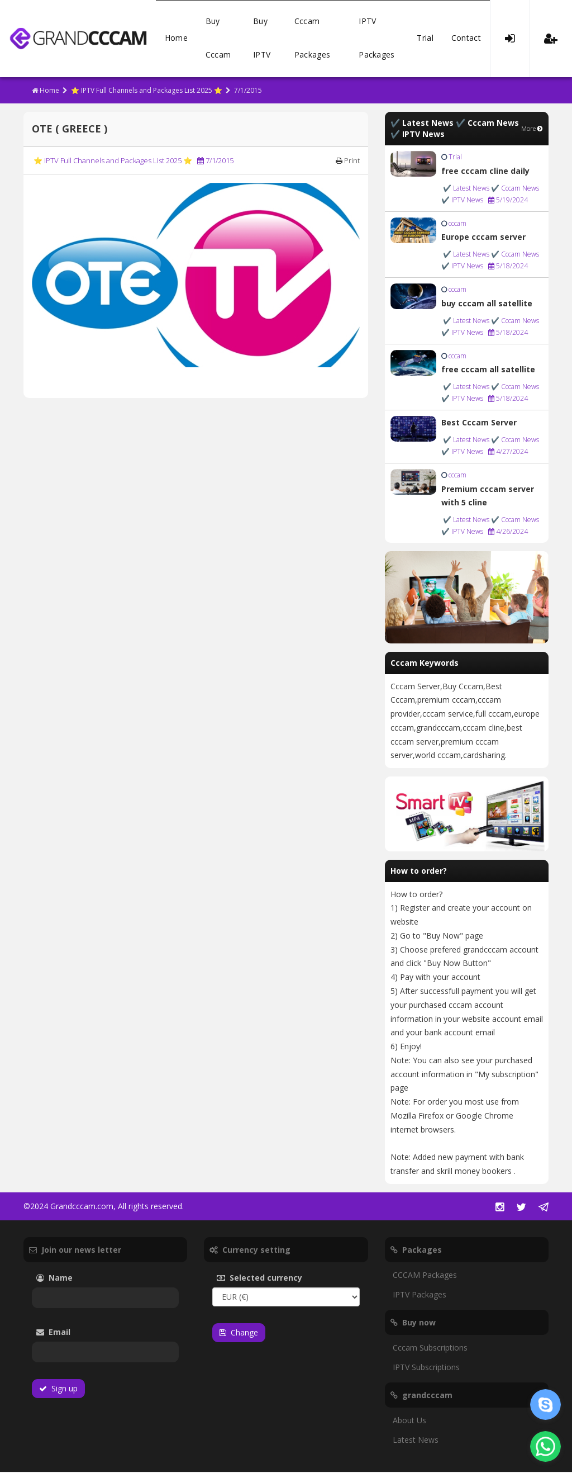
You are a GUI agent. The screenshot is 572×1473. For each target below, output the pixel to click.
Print (348, 162)
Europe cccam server (483, 238)
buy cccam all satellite (486, 304)
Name (71, 1278)
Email (84, 1333)
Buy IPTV (261, 39)
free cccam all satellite (488, 370)
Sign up (58, 1389)
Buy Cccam (218, 39)
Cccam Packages (312, 39)
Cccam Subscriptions (430, 1348)
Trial (425, 39)
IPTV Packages (376, 39)
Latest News (415, 1441)
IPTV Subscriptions (426, 1368)
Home (176, 39)
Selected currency (276, 1278)
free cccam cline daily (485, 172)
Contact (466, 39)
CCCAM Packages (425, 1276)
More (532, 129)
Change (239, 1333)
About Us (409, 1421)
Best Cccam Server (479, 423)
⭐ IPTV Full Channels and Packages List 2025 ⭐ (146, 91)
